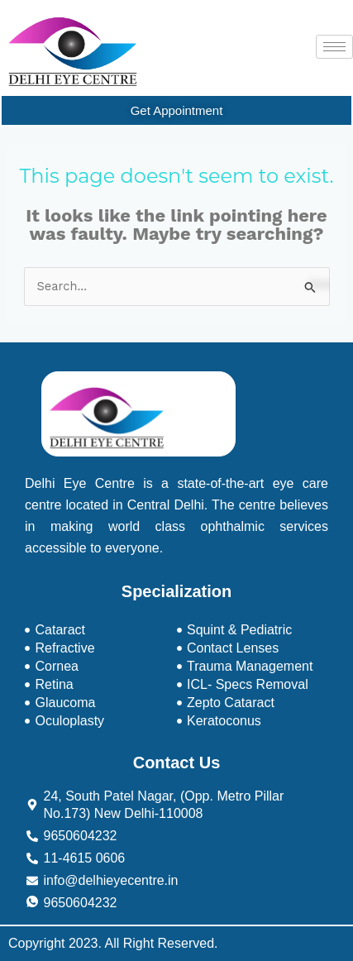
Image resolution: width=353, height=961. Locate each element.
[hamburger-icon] (334, 47)
